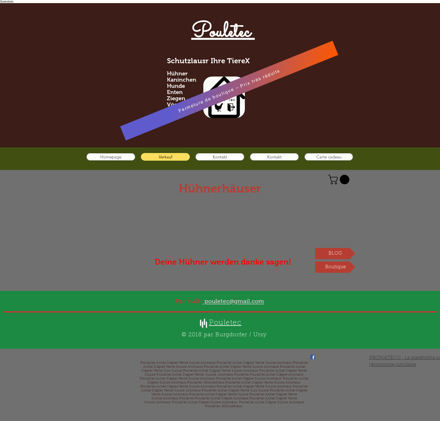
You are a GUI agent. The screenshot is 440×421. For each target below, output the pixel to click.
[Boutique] (335, 267)
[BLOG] (335, 253)
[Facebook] (312, 357)
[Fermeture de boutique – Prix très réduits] (229, 90)
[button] (340, 179)
